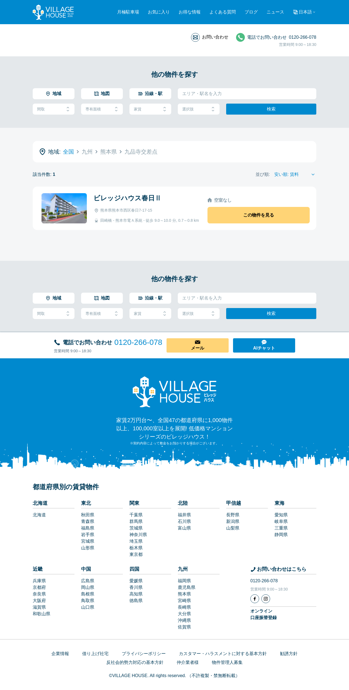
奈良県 (39, 594)
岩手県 (87, 534)
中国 (86, 569)
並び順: (263, 174)
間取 (53, 109)
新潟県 (232, 521)
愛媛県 (136, 580)
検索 (271, 109)
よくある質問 (222, 12)
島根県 (87, 594)
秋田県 (87, 514)
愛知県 (281, 514)
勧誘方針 (289, 653)
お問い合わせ (215, 37)
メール (197, 348)
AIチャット (264, 348)
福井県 (184, 514)
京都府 (39, 587)
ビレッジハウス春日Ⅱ (127, 198)
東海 (279, 503)
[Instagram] (265, 598)
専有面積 (101, 109)
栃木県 (136, 547)
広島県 (87, 580)
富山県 (184, 528)
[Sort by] (295, 174)
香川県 (136, 587)
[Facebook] (254, 598)
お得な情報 (190, 12)
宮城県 (87, 541)
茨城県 (136, 528)
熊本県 (184, 594)
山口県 (87, 607)
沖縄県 (184, 620)
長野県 (232, 514)
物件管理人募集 (227, 662)
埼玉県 (136, 541)
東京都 (136, 554)
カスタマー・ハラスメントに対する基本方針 (223, 653)
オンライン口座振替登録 (263, 614)
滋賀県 (39, 607)
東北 (86, 503)
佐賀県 (184, 627)
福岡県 (184, 580)
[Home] (174, 391)
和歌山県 (41, 613)
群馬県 (136, 521)
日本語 (305, 12)
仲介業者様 (188, 662)
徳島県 (136, 600)
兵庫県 (39, 580)
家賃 (150, 109)
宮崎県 (184, 600)
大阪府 (39, 600)
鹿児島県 (186, 587)
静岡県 (281, 534)
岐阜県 (281, 521)
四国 (134, 569)
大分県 (184, 613)
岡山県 (87, 587)
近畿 (38, 569)
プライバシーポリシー (144, 653)
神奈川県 (138, 534)
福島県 (87, 528)
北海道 (40, 503)
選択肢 (198, 109)
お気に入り (159, 12)
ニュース (275, 12)
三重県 (281, 528)
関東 (134, 503)
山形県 (87, 547)
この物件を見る (258, 215)
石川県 (184, 521)
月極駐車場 (128, 12)
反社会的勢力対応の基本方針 (135, 662)
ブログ (251, 12)
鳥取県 (87, 600)
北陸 (183, 503)
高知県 (136, 594)
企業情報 (60, 653)
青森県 (87, 521)
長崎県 (184, 607)
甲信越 (233, 503)
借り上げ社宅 (95, 653)
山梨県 (232, 528)
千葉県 (136, 514)
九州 (183, 569)
